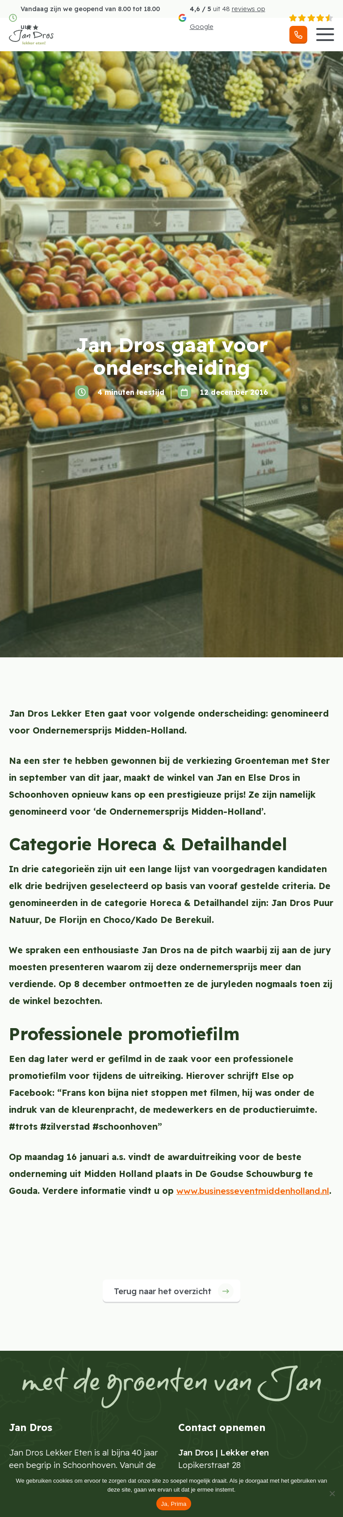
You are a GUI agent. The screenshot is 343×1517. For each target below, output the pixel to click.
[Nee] (331, 1493)
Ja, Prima (173, 1504)
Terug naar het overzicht (162, 1291)
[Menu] (325, 34)
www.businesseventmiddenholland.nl (252, 1190)
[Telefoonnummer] (298, 35)
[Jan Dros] (31, 35)
